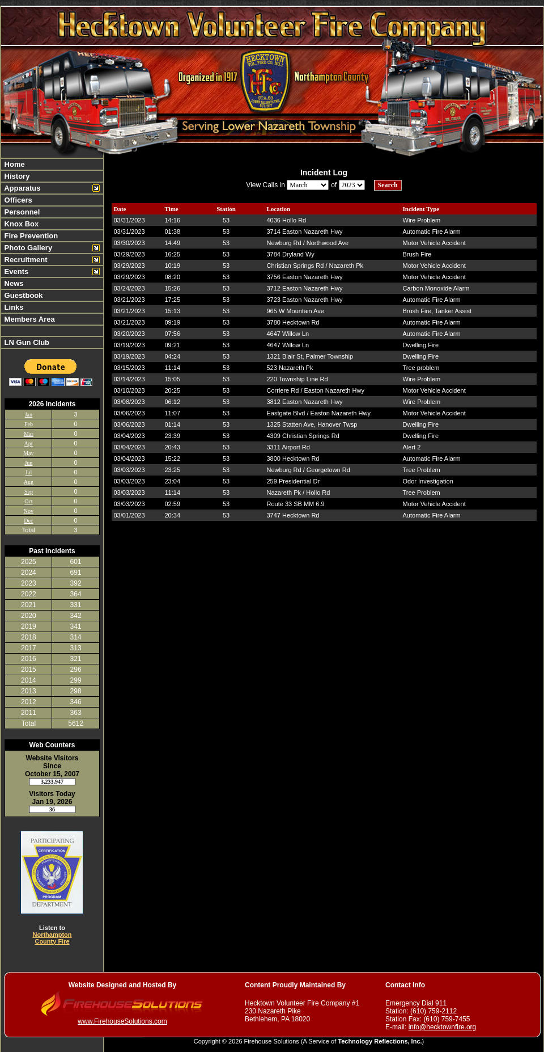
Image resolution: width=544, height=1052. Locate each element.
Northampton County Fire (51, 938)
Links (13, 307)
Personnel (21, 212)
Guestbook (22, 295)
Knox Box (20, 224)
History (15, 176)
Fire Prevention (30, 236)
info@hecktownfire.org (443, 1027)
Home (13, 164)
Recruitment (24, 259)
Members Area (28, 319)
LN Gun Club (25, 342)
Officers (17, 200)
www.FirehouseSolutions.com (122, 1021)
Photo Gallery (27, 247)
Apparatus (21, 188)
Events (15, 271)
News (13, 283)
